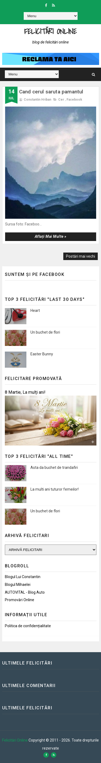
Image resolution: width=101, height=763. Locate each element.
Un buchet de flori (45, 332)
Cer (61, 99)
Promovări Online (19, 600)
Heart (35, 310)
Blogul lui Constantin (22, 577)
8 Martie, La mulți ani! (25, 392)
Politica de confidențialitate (28, 626)
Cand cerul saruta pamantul (51, 92)
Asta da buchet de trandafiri (54, 467)
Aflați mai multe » (51, 236)
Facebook (74, 99)
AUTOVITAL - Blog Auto (25, 592)
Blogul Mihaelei (17, 584)
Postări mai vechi (80, 256)
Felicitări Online (50, 31)
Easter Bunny (41, 354)
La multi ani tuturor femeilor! (54, 489)
